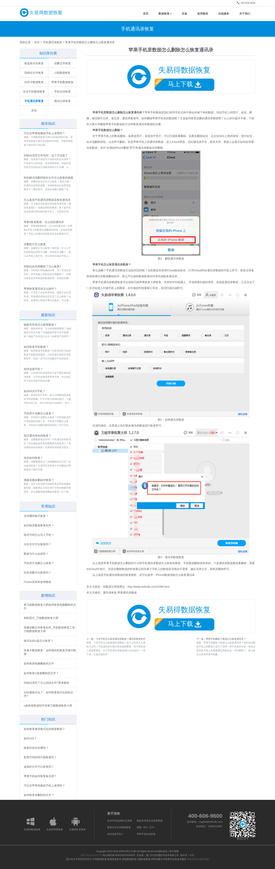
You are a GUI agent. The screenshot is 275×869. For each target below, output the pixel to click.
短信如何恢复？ (33, 457)
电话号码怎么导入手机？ (39, 534)
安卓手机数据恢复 (34, 91)
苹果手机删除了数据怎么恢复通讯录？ (226, 639)
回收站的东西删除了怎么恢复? (42, 266)
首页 (145, 13)
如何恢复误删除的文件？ (39, 795)
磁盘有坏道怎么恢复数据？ (40, 324)
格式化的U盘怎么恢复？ (38, 640)
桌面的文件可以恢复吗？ (39, 766)
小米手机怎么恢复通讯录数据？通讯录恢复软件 (120, 639)
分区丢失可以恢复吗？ (37, 544)
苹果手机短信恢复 (146, 834)
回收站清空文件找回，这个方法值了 (46, 155)
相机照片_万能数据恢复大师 (41, 617)
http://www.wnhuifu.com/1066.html (148, 586)
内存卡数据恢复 (34, 82)
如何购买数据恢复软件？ (39, 525)
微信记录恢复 (62, 101)
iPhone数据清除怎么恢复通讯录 (175, 574)
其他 (34, 110)
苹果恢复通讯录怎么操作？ (40, 288)
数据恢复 (165, 13)
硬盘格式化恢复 (34, 63)
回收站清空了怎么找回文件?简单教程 (46, 682)
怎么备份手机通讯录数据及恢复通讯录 (47, 199)
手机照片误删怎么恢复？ (39, 413)
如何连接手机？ (33, 369)
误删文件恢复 (62, 63)
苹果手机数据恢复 (62, 82)
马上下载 (178, 83)
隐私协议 (162, 851)
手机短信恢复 (62, 91)
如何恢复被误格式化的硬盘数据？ (44, 728)
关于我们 (244, 13)
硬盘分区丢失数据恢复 (119, 827)
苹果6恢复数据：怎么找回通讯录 (44, 222)
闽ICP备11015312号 (91, 855)
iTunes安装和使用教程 (37, 582)
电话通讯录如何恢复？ (37, 435)
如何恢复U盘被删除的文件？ (41, 673)
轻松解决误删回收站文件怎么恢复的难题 (48, 177)
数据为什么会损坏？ (36, 553)
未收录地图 (203, 859)
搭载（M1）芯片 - (146, 827)
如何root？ (30, 738)
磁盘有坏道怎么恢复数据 (150, 820)
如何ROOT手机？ (34, 391)
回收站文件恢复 (34, 72)
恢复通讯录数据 (142, 124)
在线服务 (223, 13)
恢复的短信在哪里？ (36, 747)
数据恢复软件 (85, 859)
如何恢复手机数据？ (36, 346)
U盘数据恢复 (62, 72)
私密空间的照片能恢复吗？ (40, 757)
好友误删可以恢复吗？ (37, 572)
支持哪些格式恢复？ (36, 516)
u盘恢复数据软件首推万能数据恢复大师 (48, 705)
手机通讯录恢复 (52, 42)
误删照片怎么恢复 (35, 244)
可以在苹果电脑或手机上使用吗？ (44, 133)
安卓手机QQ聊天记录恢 (119, 820)
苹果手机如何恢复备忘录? (40, 776)
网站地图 (192, 859)
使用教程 (202, 13)
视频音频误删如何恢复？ (39, 480)
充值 (184, 13)
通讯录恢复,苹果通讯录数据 (120, 592)
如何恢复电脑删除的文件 (39, 663)
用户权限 (174, 851)
